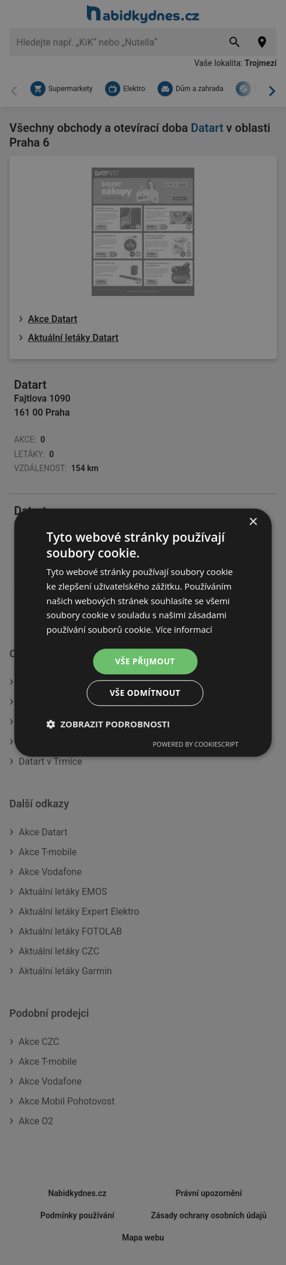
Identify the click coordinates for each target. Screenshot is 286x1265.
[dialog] (143, 632)
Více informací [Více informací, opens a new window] (184, 629)
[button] (108, 724)
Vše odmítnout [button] (144, 693)
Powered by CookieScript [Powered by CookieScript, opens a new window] (196, 744)
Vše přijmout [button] (145, 661)
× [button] (253, 521)
